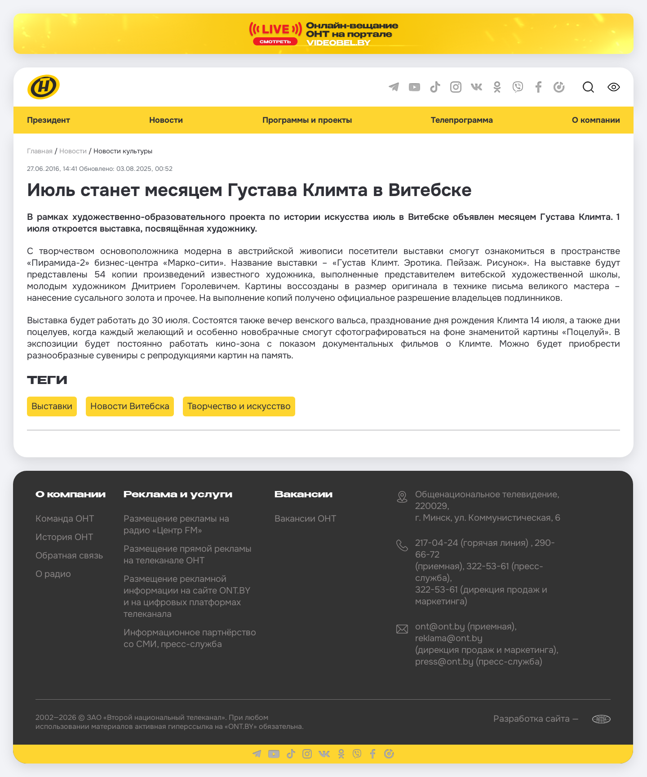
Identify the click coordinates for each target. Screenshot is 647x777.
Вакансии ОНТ (305, 518)
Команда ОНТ (64, 518)
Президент (48, 120)
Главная (40, 151)
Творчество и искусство (239, 406)
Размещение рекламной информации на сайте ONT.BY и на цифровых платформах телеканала (187, 596)
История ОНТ (64, 537)
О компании (596, 120)
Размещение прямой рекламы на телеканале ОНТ (188, 554)
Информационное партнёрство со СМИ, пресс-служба (190, 638)
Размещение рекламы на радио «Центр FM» (176, 524)
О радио (53, 574)
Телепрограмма (462, 120)
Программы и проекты (307, 120)
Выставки (51, 406)
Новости (166, 120)
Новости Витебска (129, 406)
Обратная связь (69, 555)
